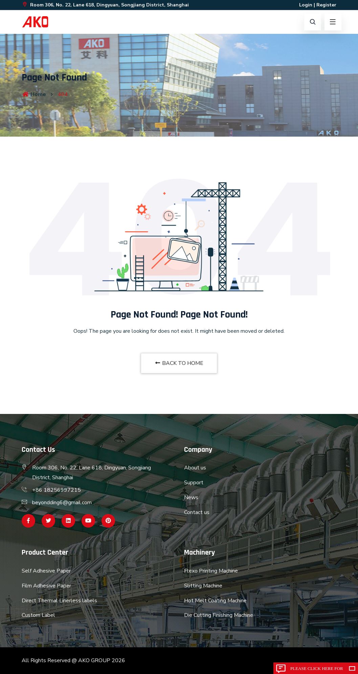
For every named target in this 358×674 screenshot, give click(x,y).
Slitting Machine (203, 585)
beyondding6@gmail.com (62, 502)
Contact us (196, 512)
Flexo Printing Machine (211, 571)
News (191, 497)
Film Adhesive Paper (46, 585)
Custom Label (38, 615)
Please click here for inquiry (316, 670)
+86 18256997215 (56, 490)
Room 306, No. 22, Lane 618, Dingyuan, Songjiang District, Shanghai (105, 5)
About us (195, 467)
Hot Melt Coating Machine (215, 600)
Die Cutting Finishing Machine (218, 615)
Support (193, 482)
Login (305, 5)
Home (34, 94)
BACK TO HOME (179, 363)
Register (326, 5)
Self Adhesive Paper (46, 571)
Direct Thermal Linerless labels (59, 600)
